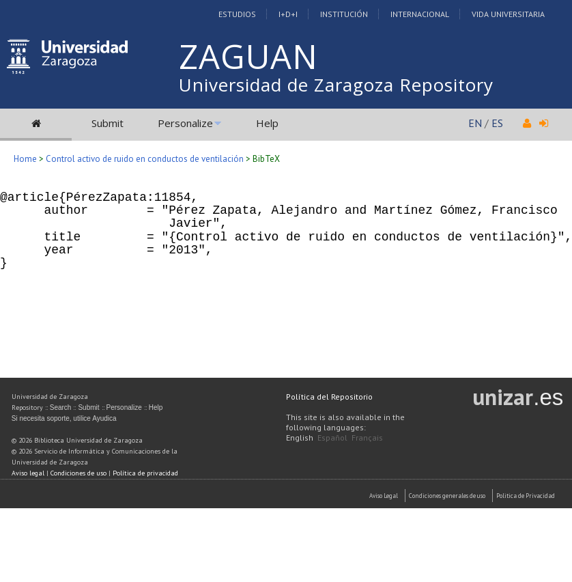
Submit (107, 123)
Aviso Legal (383, 495)
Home (25, 159)
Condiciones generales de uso (447, 495)
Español (332, 437)
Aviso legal (28, 473)
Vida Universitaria (508, 14)
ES (497, 123)
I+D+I (288, 14)
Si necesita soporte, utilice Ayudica (64, 418)
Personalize (185, 123)
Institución (344, 14)
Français (367, 437)
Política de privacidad (145, 473)
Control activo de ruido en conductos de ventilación (145, 159)
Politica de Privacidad (525, 495)
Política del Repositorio (329, 396)
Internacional (419, 14)
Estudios (237, 14)
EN (475, 123)
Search (61, 407)
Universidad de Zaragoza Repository (336, 84)
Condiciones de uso (78, 473)
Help (267, 123)
